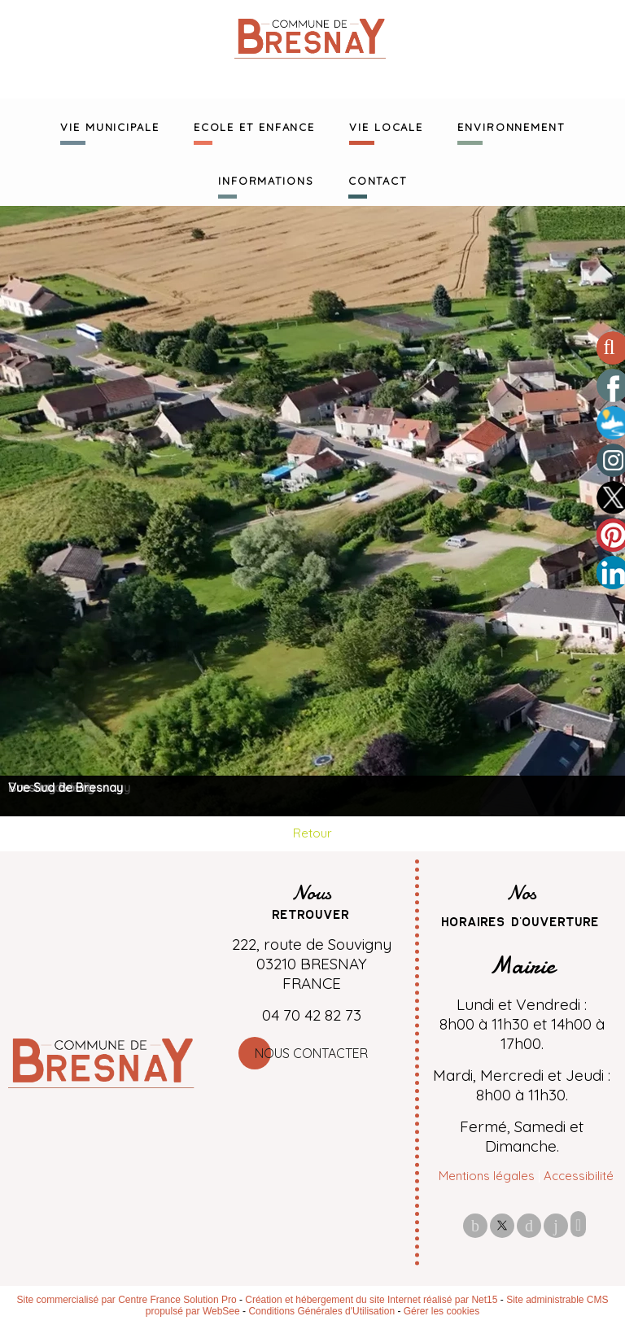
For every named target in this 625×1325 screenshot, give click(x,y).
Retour (312, 833)
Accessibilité (579, 1175)
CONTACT (377, 179)
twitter (502, 1225)
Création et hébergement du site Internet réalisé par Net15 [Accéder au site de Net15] (371, 1299)
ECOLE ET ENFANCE (254, 125)
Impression (578, 1224)
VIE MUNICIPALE (110, 125)
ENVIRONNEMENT (511, 125)
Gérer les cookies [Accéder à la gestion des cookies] (441, 1311)
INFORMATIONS (266, 179)
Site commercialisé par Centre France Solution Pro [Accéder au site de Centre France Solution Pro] (126, 1299)
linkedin (556, 1225)
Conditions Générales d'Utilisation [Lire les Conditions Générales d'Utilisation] (321, 1311)
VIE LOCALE (386, 125)
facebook (475, 1225)
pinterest (529, 1225)
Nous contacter (311, 1053)
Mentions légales (487, 1175)
